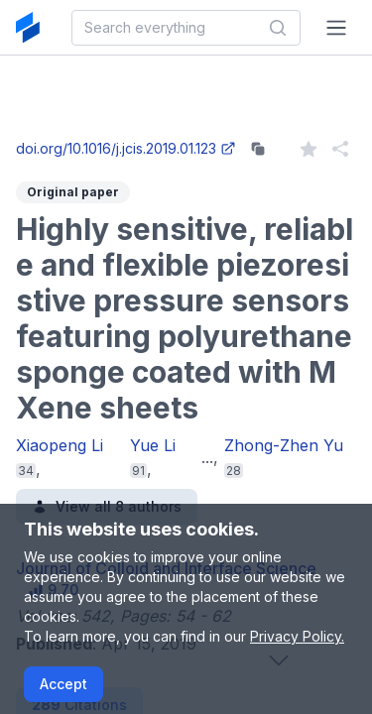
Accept (63, 683)
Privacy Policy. (297, 636)
